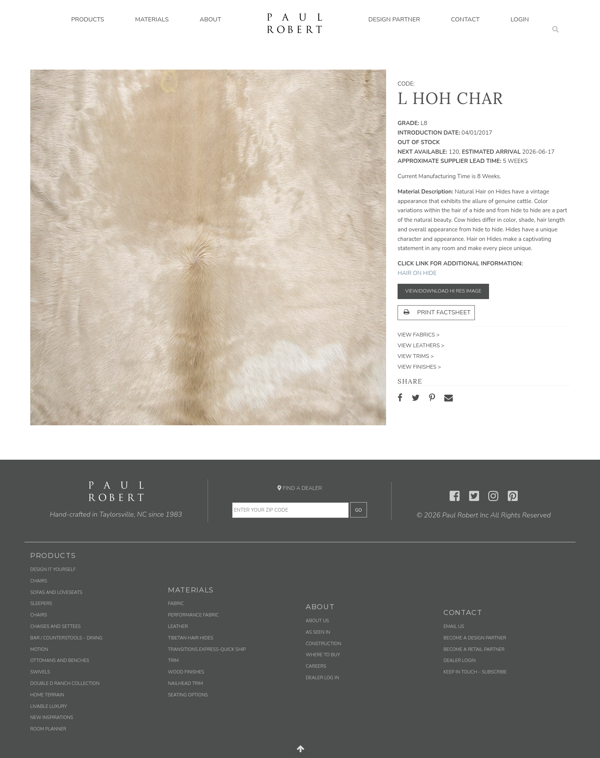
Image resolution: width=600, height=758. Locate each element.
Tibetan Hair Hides (190, 638)
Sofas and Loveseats (56, 592)
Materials (152, 19)
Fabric (176, 603)
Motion (39, 649)
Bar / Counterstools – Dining (66, 638)
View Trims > (416, 356)
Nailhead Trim (185, 683)
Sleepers (41, 603)
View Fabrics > (419, 334)
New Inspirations (51, 717)
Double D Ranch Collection (64, 683)
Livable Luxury (48, 706)
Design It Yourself (53, 569)
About (210, 19)
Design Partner (394, 19)
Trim (173, 660)
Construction (323, 644)
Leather (178, 626)
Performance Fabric (193, 615)
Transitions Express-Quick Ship (207, 649)
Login (519, 19)
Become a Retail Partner (473, 649)
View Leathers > (421, 345)
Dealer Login (459, 660)
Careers (316, 666)
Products (87, 19)
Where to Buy (323, 655)
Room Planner (48, 729)
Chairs (38, 581)
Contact (465, 19)
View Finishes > (419, 367)
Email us (453, 626)
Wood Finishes (186, 672)
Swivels (40, 672)
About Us (317, 621)
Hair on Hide (417, 273)
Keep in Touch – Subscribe (475, 672)
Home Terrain (47, 695)
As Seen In (318, 632)
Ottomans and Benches (59, 660)
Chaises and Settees (55, 626)
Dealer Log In (322, 678)
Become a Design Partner (474, 638)
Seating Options (188, 695)
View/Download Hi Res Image (443, 291)
